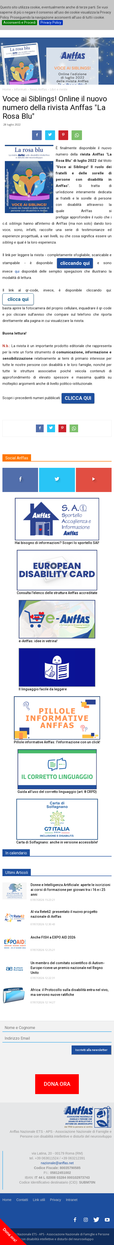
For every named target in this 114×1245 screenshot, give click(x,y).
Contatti (22, 1200)
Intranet (71, 1200)
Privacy (55, 1200)
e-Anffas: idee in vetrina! (38, 641)
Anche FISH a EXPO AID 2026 (53, 937)
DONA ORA (57, 1084)
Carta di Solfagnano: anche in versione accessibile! (57, 842)
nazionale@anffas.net (57, 1163)
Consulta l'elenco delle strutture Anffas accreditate (57, 593)
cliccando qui (75, 263)
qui (18, 271)
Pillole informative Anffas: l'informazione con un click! (57, 742)
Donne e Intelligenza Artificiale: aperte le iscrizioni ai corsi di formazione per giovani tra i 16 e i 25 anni (70, 889)
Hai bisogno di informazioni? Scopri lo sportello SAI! (57, 543)
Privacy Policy (51, 22)
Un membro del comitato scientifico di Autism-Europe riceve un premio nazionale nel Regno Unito (68, 968)
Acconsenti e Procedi (19, 22)
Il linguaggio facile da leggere (43, 689)
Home (6, 1200)
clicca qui (18, 299)
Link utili (39, 1200)
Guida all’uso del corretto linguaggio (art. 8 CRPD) (57, 792)
